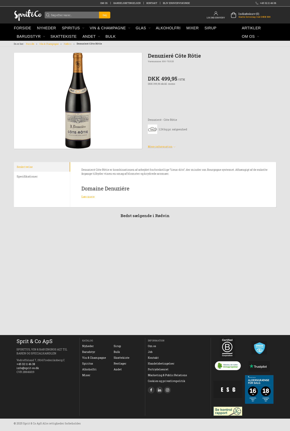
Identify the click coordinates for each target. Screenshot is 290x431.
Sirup (117, 346)
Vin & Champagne (49, 43)
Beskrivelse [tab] (25, 167)
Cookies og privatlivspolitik (166, 381)
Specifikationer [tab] (27, 176)
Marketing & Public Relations (167, 375)
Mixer (86, 375)
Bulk (117, 352)
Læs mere (88, 197)
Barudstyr (88, 352)
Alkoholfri (89, 369)
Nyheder (88, 346)
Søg (105, 15)
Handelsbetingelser (127, 3)
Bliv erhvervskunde (176, 3)
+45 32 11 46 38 (26, 364)
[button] (73, 28)
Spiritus (87, 363)
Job (150, 352)
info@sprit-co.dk (28, 368)
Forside (30, 43)
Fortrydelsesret (158, 369)
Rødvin (67, 43)
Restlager (120, 363)
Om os (104, 3)
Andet (118, 369)
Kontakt (151, 3)
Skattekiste (121, 357)
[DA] (28, 15)
